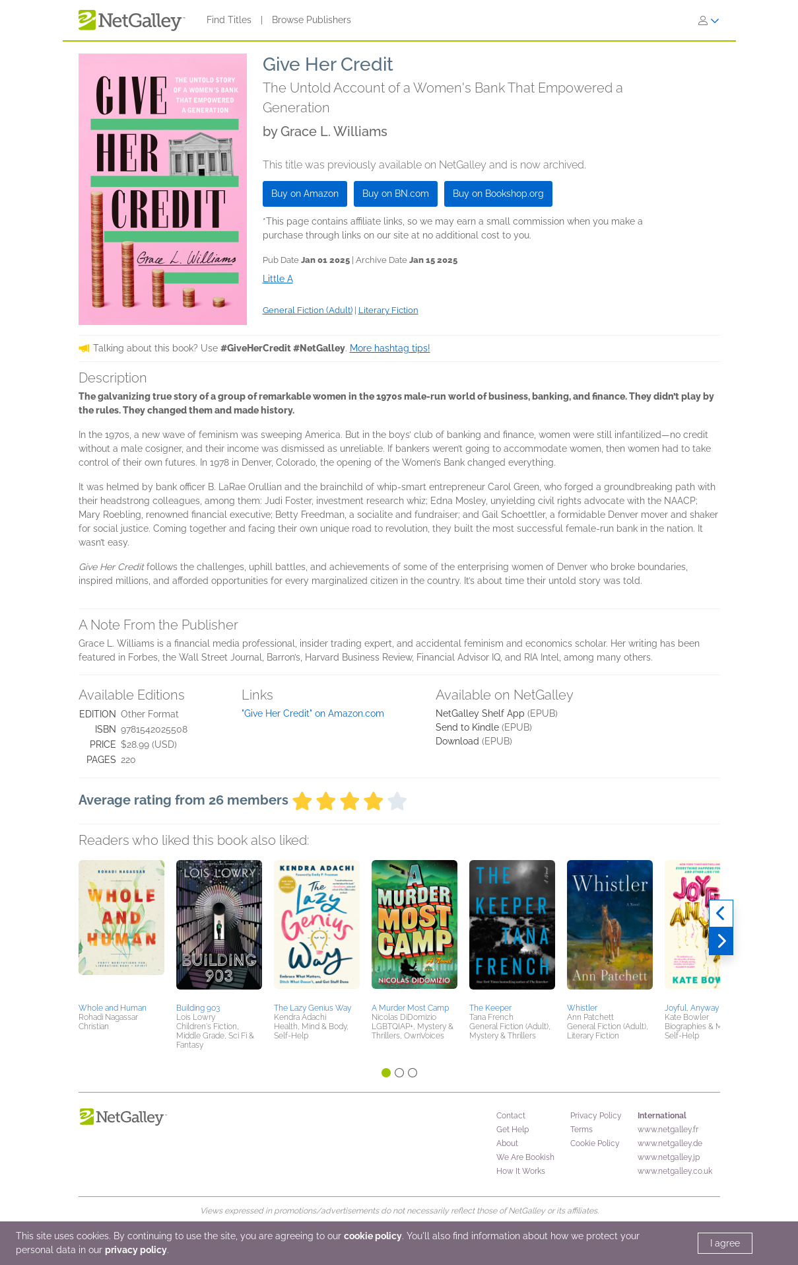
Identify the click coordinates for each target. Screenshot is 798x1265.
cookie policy (373, 1236)
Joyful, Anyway (692, 1008)
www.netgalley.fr (668, 1129)
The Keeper (490, 1008)
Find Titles (229, 20)
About (507, 1143)
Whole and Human (113, 1008)
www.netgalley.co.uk (675, 1171)
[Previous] (721, 913)
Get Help (512, 1129)
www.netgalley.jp (669, 1157)
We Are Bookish (525, 1157)
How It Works (520, 1171)
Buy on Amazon (305, 193)
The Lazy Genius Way (312, 1008)
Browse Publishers (311, 20)
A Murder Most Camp (410, 1008)
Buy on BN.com (395, 193)
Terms (581, 1129)
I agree (725, 1243)
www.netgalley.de (670, 1143)
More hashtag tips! (390, 348)
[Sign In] (709, 20)
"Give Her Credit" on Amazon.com (313, 713)
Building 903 (198, 1008)
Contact (510, 1115)
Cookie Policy (595, 1143)
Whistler (582, 1008)
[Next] (721, 941)
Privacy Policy (596, 1115)
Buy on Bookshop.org (498, 193)
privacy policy (136, 1250)
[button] (121, 929)
